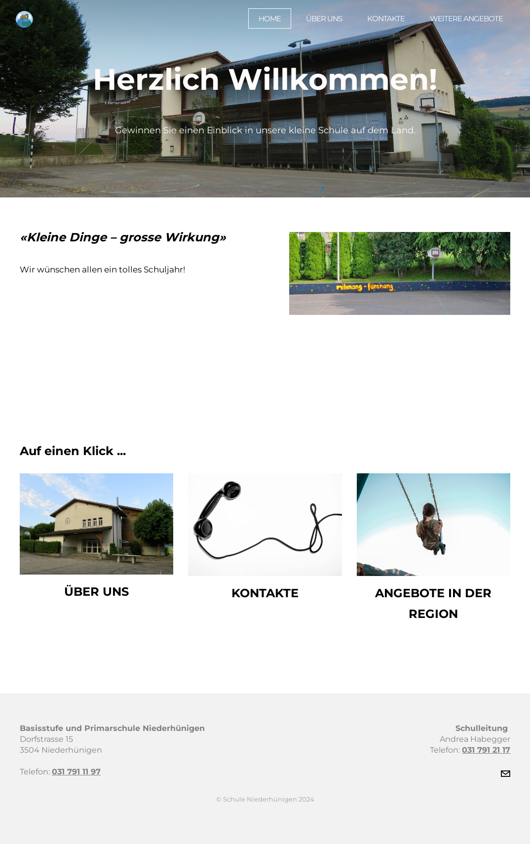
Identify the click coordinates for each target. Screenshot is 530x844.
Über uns (319, 22)
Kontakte (380, 22)
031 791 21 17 (486, 750)
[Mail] (505, 774)
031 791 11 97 (76, 771)
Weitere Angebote (460, 22)
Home (264, 22)
